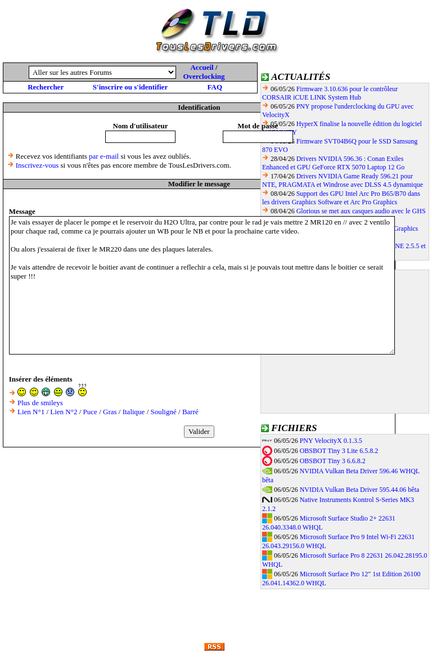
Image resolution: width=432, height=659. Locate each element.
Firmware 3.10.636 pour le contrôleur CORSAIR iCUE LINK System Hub (330, 93)
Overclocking (203, 76)
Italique (134, 411)
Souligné (164, 411)
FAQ (215, 87)
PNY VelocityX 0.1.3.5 (331, 441)
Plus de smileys (40, 402)
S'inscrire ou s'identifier (130, 87)
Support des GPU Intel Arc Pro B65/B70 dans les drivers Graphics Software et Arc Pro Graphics (341, 198)
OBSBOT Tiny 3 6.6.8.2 (333, 461)
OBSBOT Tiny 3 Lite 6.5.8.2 (339, 451)
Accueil (201, 67)
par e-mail (104, 156)
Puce (90, 411)
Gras (110, 411)
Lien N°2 (63, 411)
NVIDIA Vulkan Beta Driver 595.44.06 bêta (360, 490)
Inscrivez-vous (37, 165)
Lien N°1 (30, 411)
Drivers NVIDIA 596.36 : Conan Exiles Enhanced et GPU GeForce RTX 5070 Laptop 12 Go (333, 163)
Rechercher (46, 87)
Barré (190, 411)
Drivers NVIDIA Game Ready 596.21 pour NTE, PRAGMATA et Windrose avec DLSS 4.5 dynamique (342, 180)
